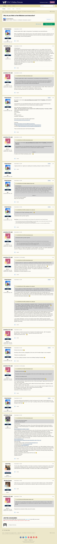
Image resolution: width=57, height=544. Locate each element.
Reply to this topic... (13, 524)
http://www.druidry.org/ (33, 442)
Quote (18, 40)
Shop (14, 5)
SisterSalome (10, 18)
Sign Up (52, 2)
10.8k (8, 84)
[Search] (46, 6)
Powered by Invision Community (28, 542)
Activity (9, 5)
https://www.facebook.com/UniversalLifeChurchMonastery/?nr (29, 126)
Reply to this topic (48, 24)
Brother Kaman (8, 480)
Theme (26, 539)
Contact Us (31, 539)
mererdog (7, 463)
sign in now (28, 519)
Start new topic (38, 24)
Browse (4, 6)
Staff (13, 8)
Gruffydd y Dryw (8, 46)
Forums (3, 8)
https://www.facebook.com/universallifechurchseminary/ (24, 123)
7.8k (8, 475)
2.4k (8, 492)
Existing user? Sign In (44, 2)
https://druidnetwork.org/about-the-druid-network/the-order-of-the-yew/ (27, 440)
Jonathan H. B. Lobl (7, 72)
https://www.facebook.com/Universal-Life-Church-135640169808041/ (28, 124)
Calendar (9, 8)
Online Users (18, 8)
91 (8, 40)
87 (8, 57)
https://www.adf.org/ (25, 445)
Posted (18, 72)
